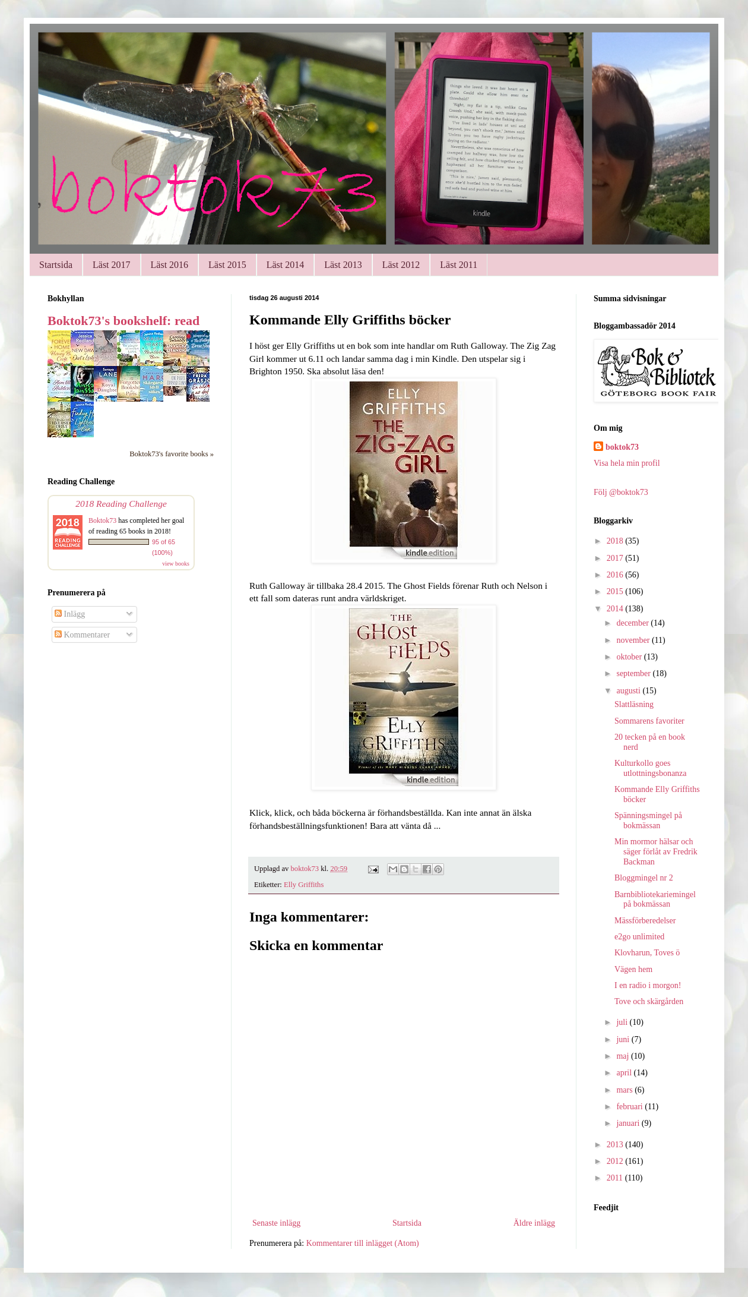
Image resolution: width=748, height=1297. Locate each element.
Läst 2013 (343, 265)
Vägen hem (633, 969)
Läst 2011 (458, 265)
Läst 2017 (112, 265)
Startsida (55, 265)
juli (622, 1022)
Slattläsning (634, 704)
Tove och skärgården (648, 1001)
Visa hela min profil (627, 463)
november (633, 640)
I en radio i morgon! (648, 985)
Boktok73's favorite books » (171, 454)
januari (628, 1123)
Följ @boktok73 (621, 492)
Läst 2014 (286, 265)
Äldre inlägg (534, 1223)
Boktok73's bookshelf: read (123, 320)
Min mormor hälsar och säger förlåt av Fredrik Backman (656, 851)
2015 (616, 591)
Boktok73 (102, 520)
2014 (616, 608)
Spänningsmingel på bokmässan (648, 820)
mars (625, 1089)
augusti (629, 690)
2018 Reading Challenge (121, 503)
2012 (616, 1161)
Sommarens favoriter (649, 721)
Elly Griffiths (304, 885)
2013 (616, 1144)
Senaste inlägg (276, 1223)
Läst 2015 (227, 265)
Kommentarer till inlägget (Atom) (362, 1243)
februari (630, 1106)
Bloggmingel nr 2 (643, 877)
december (633, 622)
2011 (616, 1177)
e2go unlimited (639, 936)
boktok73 (622, 447)
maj (623, 1056)
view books (175, 563)
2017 (616, 558)
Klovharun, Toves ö (647, 952)
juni (623, 1039)
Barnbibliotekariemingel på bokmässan (655, 899)
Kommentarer (82, 634)
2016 (616, 574)
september (634, 673)
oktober (630, 656)
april (624, 1072)
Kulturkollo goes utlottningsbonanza (650, 768)
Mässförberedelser (645, 920)
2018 (616, 541)
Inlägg (70, 614)
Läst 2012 (401, 265)
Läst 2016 (170, 265)
